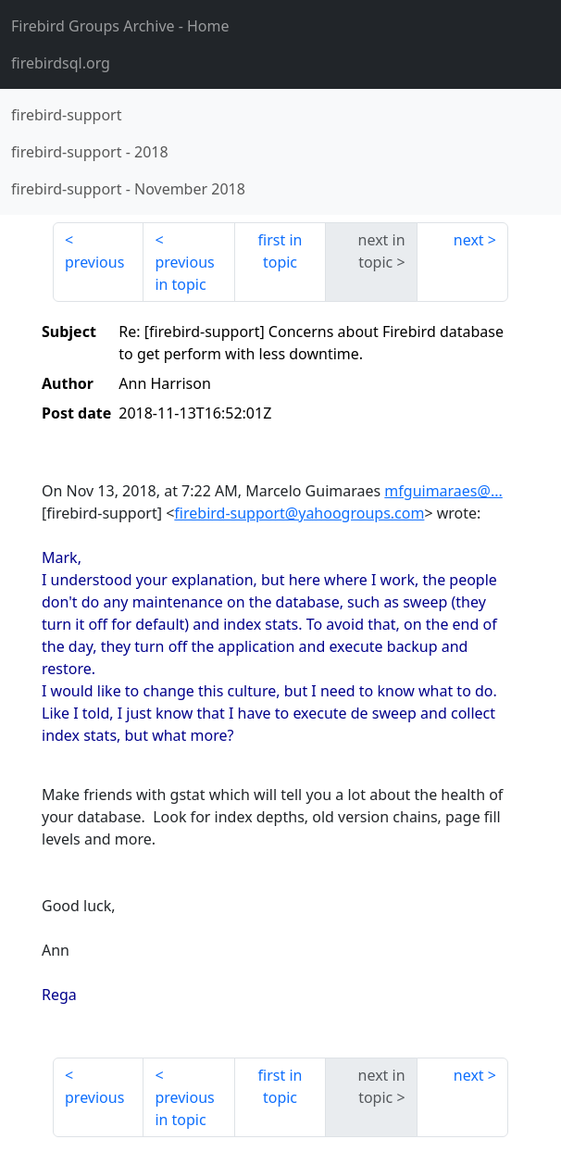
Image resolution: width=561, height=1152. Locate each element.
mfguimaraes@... (443, 491)
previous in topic (184, 273)
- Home (120, 26)
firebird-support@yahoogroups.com (299, 513)
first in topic (280, 251)
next (469, 240)
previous (94, 262)
